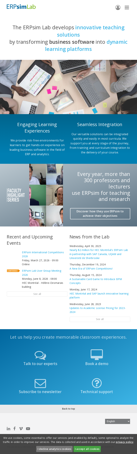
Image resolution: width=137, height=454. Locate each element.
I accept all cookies (87, 449)
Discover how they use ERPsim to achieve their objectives (100, 213)
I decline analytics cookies (54, 449)
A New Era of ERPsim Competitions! (91, 268)
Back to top (68, 408)
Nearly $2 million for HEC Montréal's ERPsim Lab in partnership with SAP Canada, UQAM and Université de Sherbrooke (99, 254)
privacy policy (124, 442)
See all (37, 294)
